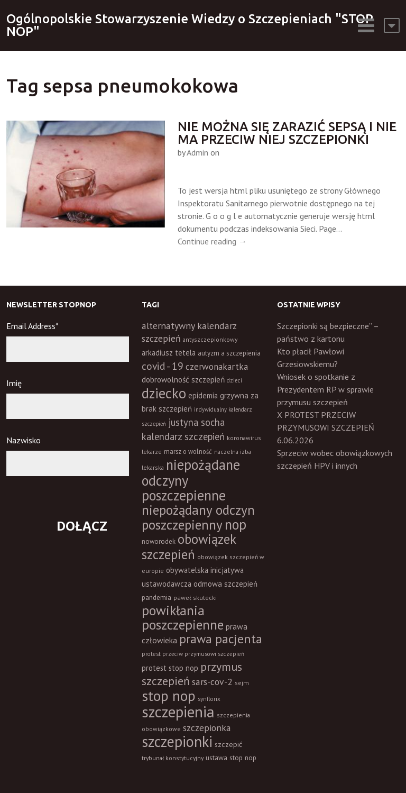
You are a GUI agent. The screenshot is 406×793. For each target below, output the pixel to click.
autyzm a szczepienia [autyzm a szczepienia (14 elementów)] (229, 353)
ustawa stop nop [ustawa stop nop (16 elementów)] (231, 757)
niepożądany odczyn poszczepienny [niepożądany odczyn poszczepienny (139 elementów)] (198, 517)
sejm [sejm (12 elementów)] (242, 683)
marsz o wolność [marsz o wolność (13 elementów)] (188, 451)
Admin (197, 152)
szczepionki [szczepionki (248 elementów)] (177, 741)
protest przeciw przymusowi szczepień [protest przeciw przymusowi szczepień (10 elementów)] (193, 654)
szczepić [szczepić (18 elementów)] (228, 744)
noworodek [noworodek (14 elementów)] (159, 541)
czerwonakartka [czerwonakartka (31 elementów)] (217, 366)
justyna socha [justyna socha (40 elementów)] (196, 422)
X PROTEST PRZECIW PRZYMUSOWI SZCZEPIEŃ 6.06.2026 (325, 427)
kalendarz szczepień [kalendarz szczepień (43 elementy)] (183, 436)
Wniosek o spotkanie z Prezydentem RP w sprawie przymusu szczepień (325, 389)
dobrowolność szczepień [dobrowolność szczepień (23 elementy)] (183, 379)
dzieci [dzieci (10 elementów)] (234, 380)
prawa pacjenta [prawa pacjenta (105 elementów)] (220, 639)
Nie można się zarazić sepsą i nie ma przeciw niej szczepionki (287, 133)
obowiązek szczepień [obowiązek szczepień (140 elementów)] (189, 546)
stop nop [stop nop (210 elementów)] (169, 695)
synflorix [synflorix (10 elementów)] (209, 699)
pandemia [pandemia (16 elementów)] (156, 597)
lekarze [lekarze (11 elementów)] (152, 451)
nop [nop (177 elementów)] (235, 524)
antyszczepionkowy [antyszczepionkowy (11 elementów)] (210, 339)
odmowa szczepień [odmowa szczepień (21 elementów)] (225, 584)
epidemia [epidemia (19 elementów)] (203, 395)
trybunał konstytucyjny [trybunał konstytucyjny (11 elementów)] (173, 758)
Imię (14, 383)
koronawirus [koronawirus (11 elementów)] (244, 438)
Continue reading (212, 241)
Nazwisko (23, 440)
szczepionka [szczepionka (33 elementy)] (206, 728)
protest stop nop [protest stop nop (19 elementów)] (170, 668)
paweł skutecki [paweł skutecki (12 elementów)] (195, 597)
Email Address (32, 326)
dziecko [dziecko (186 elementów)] (164, 393)
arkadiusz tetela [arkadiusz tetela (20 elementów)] (169, 353)
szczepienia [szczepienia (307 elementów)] (178, 711)
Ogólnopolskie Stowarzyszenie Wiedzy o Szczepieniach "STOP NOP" (189, 25)
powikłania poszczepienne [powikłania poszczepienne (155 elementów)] (183, 617)
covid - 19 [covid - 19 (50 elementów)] (162, 365)
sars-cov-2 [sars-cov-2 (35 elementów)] (212, 682)
